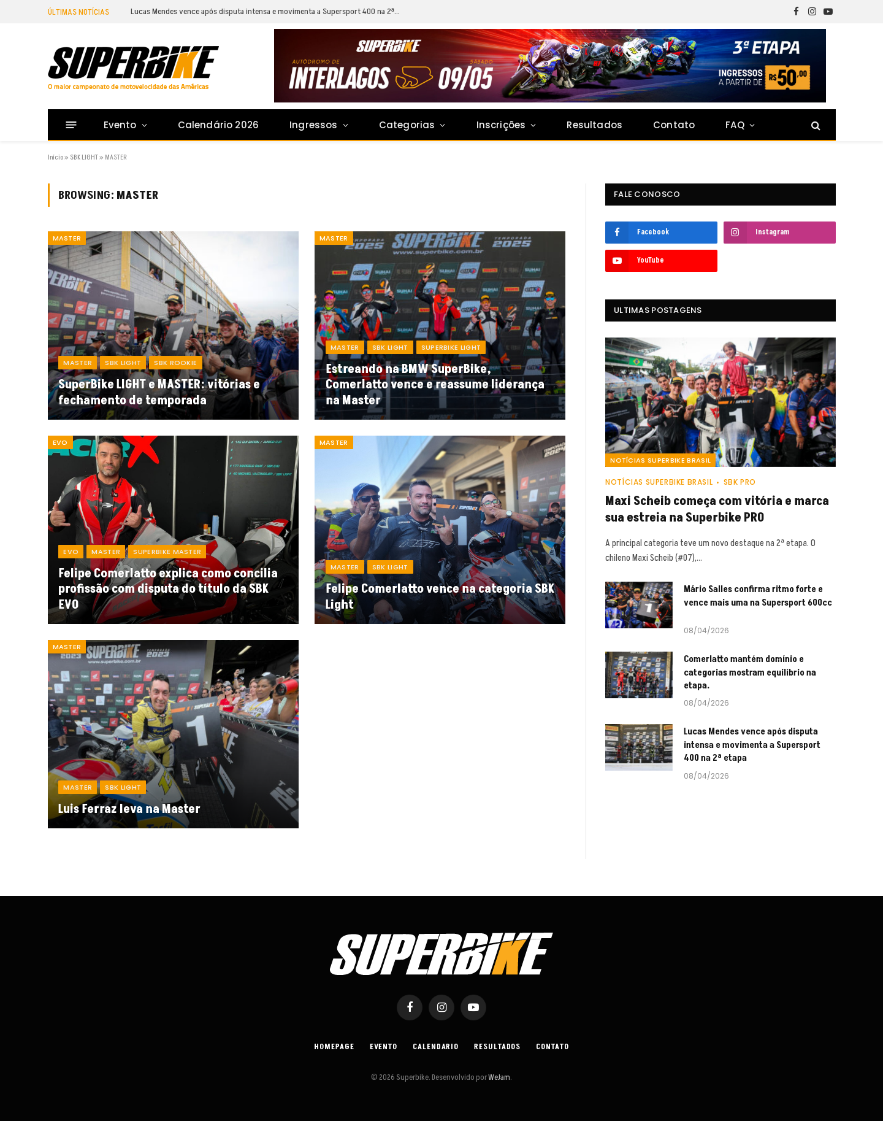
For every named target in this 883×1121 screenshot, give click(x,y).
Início (55, 157)
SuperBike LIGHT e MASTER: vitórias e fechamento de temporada (159, 393)
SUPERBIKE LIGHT (451, 347)
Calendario (436, 1046)
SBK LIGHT (84, 157)
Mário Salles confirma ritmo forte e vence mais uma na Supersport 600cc (758, 596)
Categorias (407, 124)
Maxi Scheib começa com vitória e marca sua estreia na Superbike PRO (717, 509)
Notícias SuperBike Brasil (660, 460)
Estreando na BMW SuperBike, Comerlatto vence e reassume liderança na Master (435, 385)
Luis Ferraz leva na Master (129, 810)
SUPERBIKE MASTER (167, 552)
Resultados (594, 124)
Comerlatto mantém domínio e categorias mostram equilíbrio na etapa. (750, 672)
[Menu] (71, 125)
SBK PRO (740, 482)
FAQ (734, 124)
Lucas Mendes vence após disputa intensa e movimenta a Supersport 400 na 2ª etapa (269, 11)
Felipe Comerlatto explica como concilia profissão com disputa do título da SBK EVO (168, 590)
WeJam (498, 1077)
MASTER (67, 238)
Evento (120, 124)
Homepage (334, 1046)
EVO (60, 442)
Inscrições (501, 124)
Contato (674, 124)
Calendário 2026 (218, 124)
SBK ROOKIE (175, 363)
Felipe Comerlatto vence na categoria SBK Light (440, 597)
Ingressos (313, 124)
